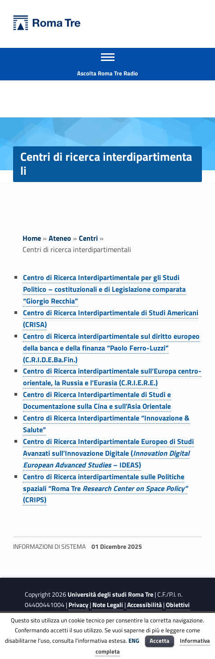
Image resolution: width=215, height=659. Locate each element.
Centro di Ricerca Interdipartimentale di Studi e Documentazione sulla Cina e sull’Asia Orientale (97, 400)
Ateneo (60, 238)
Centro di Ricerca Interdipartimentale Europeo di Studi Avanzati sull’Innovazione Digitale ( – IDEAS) (108, 453)
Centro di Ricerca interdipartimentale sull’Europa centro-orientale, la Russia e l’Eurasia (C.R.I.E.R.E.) (112, 376)
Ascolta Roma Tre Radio (107, 73)
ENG (133, 640)
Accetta (159, 640)
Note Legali (107, 605)
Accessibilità (144, 605)
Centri (88, 238)
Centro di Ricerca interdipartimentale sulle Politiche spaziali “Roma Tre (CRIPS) (105, 488)
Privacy (78, 605)
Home (32, 238)
